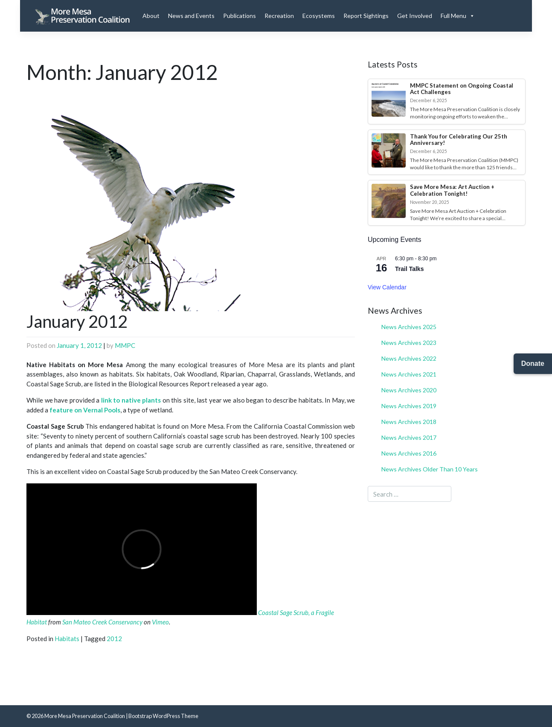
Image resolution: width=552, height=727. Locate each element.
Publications (239, 15)
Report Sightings (366, 15)
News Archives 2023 (408, 342)
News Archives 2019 (408, 405)
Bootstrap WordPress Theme (163, 715)
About (151, 15)
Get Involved (414, 15)
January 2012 (77, 321)
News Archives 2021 (408, 374)
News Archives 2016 (408, 453)
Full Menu (458, 15)
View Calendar (387, 287)
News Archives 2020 (408, 390)
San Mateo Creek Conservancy (102, 622)
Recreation (279, 15)
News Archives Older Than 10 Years (429, 469)
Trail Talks (409, 268)
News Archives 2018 (408, 421)
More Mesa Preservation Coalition (84, 715)
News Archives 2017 (408, 437)
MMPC (125, 345)
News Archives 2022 (408, 358)
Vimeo (160, 622)
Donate (532, 363)
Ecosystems (318, 15)
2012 (114, 638)
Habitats (67, 638)
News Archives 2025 (408, 326)
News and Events (191, 15)
